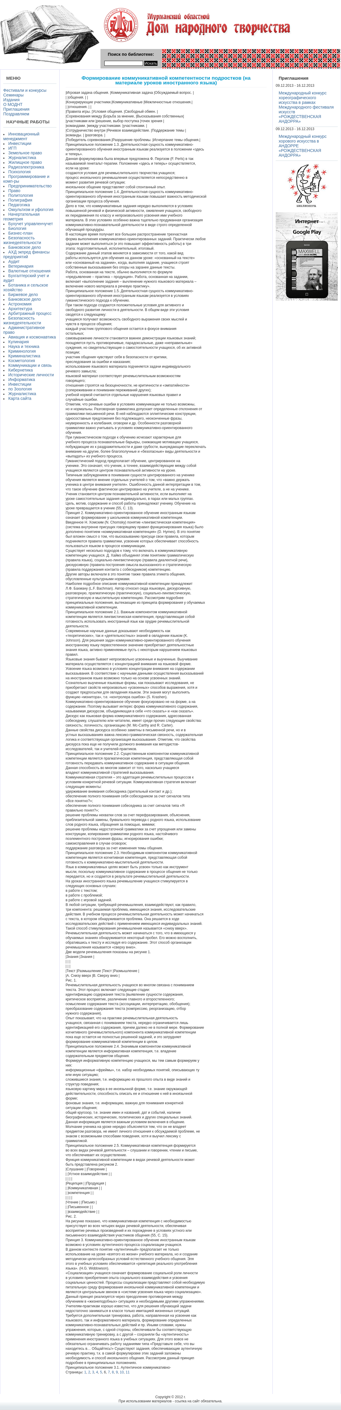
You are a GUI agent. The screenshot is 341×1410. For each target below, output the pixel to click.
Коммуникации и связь (30, 365)
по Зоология (20, 389)
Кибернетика (20, 370)
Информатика (21, 379)
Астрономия (20, 304)
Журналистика (22, 157)
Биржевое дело (23, 294)
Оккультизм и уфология (30, 209)
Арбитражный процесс (30, 313)
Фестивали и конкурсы (24, 90)
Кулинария (18, 341)
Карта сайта (19, 398)
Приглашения (16, 109)
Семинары (13, 95)
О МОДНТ (12, 104)
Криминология (22, 351)
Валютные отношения (29, 271)
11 (127, 1372)
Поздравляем (16, 114)
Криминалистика (24, 356)
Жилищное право (25, 162)
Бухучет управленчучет (30, 223)
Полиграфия (20, 200)
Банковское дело (24, 247)
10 (122, 1372)
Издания (11, 99)
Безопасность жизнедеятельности (22, 240)
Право (14, 190)
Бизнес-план (20, 233)
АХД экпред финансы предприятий (26, 254)
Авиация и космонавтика (32, 337)
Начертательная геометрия (21, 216)
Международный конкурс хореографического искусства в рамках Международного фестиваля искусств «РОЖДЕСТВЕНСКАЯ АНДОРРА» (306, 107)
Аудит (14, 261)
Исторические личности (31, 374)
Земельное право (25, 153)
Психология (19, 171)
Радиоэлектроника (26, 167)
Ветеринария (20, 266)
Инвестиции (19, 143)
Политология (20, 195)
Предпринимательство (30, 186)
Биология (17, 228)
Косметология (21, 360)
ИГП (12, 148)
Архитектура (20, 308)
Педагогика (19, 204)
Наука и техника (23, 346)
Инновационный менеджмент (21, 136)
